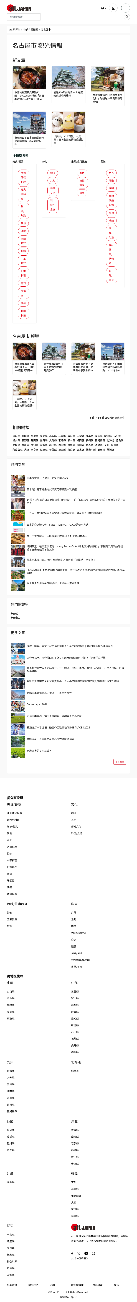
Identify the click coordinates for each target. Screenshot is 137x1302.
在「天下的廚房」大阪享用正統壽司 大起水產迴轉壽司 (57, 538)
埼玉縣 (62, 451)
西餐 (23, 305)
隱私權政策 (77, 1286)
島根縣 (34, 437)
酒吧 (23, 231)
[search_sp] (127, 17)
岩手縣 (62, 446)
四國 (10, 1123)
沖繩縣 (99, 446)
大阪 (26, 451)
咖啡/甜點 (23, 211)
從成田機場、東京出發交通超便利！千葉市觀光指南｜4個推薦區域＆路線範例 (70, 647)
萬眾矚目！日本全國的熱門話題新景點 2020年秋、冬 (28, 141)
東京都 (71, 451)
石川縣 (117, 437)
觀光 (103, 161)
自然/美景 (111, 276)
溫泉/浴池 (111, 233)
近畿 (74, 1175)
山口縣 (16, 437)
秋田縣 (80, 446)
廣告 (116, 1286)
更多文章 (119, 763)
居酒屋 (23, 295)
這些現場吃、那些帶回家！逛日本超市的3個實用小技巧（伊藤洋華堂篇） (67, 659)
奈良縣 (34, 451)
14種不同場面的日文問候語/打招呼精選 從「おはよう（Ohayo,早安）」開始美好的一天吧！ (76, 503)
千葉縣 (53, 451)
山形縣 (53, 446)
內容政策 (98, 1286)
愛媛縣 (16, 446)
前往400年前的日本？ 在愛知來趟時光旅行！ (68, 94)
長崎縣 (89, 442)
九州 (10, 1064)
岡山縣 (25, 437)
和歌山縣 (17, 451)
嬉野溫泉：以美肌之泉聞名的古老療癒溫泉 (50, 740)
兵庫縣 (114, 446)
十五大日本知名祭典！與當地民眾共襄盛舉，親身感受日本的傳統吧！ (65, 514)
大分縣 (53, 442)
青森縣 (89, 446)
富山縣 (71, 437)
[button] (103, 8)
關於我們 (33, 1286)
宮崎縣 (62, 442)
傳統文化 (52, 190)
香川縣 (25, 446)
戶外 (111, 173)
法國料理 (23, 242)
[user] (113, 8)
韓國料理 (23, 315)
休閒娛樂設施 (111, 200)
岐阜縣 (89, 437)
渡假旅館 (82, 183)
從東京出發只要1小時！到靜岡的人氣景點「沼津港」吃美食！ (61, 561)
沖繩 (10, 1175)
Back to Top (68, 1298)
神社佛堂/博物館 (111, 255)
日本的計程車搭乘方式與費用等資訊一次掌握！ (53, 491)
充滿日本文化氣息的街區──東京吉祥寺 (49, 694)
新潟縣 (108, 437)
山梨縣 (80, 437)
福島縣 (71, 446)
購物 (111, 188)
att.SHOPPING (79, 1260)
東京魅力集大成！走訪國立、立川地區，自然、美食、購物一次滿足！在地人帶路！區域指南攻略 (75, 671)
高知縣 (34, 446)
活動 (111, 180)
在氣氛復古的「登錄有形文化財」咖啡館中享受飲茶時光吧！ (106, 98)
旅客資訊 (12, 1286)
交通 (111, 213)
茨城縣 (110, 451)
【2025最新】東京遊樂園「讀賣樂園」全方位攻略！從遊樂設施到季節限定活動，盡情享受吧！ (76, 573)
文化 (44, 161)
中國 (10, 984)
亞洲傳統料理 (23, 177)
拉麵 (23, 252)
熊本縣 (71, 442)
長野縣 (25, 442)
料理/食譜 (52, 205)
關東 (10, 1228)
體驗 (111, 221)
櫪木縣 (80, 451)
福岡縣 (80, 442)
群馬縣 (101, 451)
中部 (25, 29)
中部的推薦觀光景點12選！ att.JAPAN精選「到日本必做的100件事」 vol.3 (29, 95)
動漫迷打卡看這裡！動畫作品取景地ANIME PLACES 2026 (58, 729)
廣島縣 (43, 437)
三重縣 (62, 437)
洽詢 (52, 1286)
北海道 (110, 442)
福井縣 (16, 442)
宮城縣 (43, 446)
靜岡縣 (34, 442)
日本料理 (23, 274)
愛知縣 (34, 29)
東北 (74, 1123)
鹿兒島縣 (100, 442)
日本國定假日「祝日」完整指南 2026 (47, 479)
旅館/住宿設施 (79, 161)
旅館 (82, 193)
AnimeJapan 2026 (37, 706)
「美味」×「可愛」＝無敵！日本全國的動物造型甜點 (67, 139)
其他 (23, 224)
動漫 (52, 173)
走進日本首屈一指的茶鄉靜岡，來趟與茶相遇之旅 (54, 717)
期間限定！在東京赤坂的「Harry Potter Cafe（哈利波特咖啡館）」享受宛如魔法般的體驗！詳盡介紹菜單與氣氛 (75, 549)
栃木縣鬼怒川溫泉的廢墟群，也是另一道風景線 (53, 585)
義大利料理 (23, 194)
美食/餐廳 (18, 161)
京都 (106, 446)
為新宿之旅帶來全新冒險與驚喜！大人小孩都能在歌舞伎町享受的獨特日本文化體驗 (73, 682)
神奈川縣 (91, 451)
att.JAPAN (14, 29)
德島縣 (119, 442)
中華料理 (23, 262)
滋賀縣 (43, 451)
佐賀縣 (43, 442)
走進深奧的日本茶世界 (39, 752)
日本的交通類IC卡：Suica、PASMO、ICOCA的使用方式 (57, 526)
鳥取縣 (53, 437)
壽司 (23, 284)
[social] (72, 1255)
